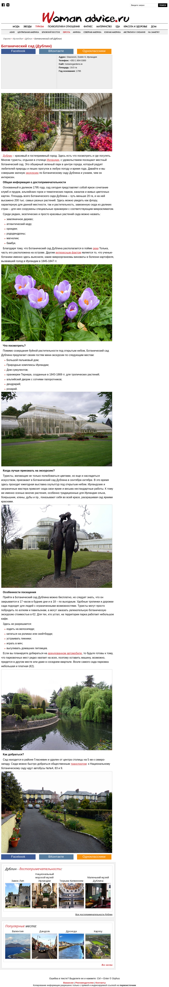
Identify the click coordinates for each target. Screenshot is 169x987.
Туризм (39, 26)
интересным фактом (68, 252)
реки (96, 248)
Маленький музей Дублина (98, 879)
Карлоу (98, 931)
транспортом (79, 763)
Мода (16, 26)
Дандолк (44, 931)
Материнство (104, 26)
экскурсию (32, 172)
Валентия (17, 931)
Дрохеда (71, 931)
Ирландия (18, 38)
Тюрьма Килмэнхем (71, 880)
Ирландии (53, 160)
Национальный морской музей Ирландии (44, 877)
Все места (107, 965)
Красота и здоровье (135, 26)
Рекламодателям (84, 982)
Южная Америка (112, 32)
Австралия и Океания (134, 32)
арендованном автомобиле (65, 653)
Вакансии (68, 982)
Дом (153, 26)
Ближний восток (51, 32)
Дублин (28, 38)
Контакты (100, 982)
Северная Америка (92, 32)
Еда (118, 26)
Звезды (27, 26)
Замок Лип (17, 880)
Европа (66, 32)
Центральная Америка (28, 32)
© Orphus (115, 978)
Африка (76, 32)
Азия (12, 32)
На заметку (153, 32)
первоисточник (128, 985)
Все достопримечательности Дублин (93, 914)
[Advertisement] (142, 63)
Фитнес (88, 26)
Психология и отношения (64, 26)
